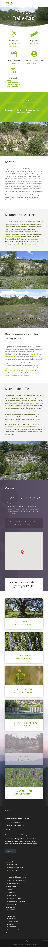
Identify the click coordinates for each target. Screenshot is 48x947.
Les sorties (11, 892)
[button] (23, 552)
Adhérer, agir (12, 864)
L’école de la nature (14, 898)
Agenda (10, 889)
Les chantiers (12, 895)
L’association (10, 862)
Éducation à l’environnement (17, 877)
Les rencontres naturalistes (17, 902)
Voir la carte (14, 46)
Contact (8, 933)
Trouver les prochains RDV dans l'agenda (22, 523)
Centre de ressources (15, 874)
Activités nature (11, 887)
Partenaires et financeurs (16, 880)
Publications (10, 924)
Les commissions (14, 921)
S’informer (11, 910)
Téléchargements (14, 883)
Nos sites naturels (14, 871)
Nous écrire (10, 851)
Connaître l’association (15, 868)
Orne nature (12, 927)
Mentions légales (31, 944)
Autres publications (14, 930)
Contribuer (12, 913)
